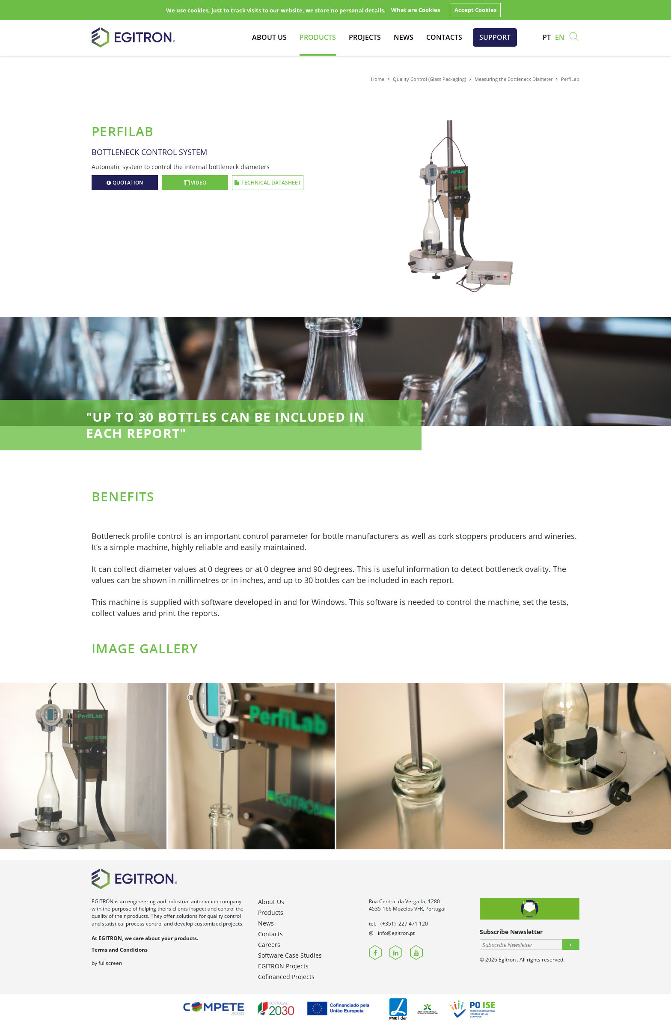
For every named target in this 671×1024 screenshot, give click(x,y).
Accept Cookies (475, 10)
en (559, 37)
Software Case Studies (290, 955)
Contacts (444, 37)
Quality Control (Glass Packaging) (429, 79)
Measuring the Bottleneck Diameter (513, 79)
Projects (365, 37)
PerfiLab (570, 79)
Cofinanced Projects (286, 977)
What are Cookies (415, 10)
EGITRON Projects (283, 966)
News (403, 37)
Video (195, 182)
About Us (269, 37)
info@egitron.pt (396, 933)
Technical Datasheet (268, 182)
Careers (269, 945)
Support (495, 37)
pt (547, 37)
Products (318, 37)
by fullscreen (107, 963)
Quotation (125, 182)
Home (377, 79)
